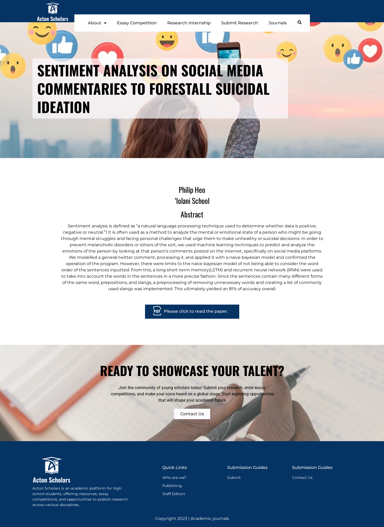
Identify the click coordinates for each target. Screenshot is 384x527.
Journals (278, 22)
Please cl (173, 311)
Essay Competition (137, 22)
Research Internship (189, 22)
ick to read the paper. (205, 311)
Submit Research (239, 22)
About (97, 23)
